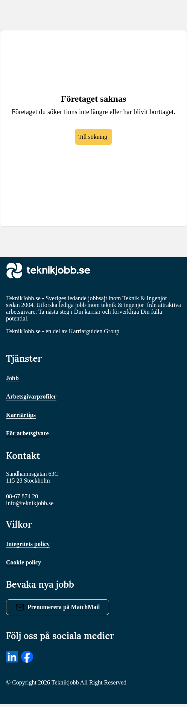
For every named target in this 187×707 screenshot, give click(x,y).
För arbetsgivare (29, 434)
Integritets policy (30, 547)
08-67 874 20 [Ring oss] (23, 498)
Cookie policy (25, 565)
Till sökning (93, 142)
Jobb (13, 379)
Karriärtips (21, 416)
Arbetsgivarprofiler (33, 398)
